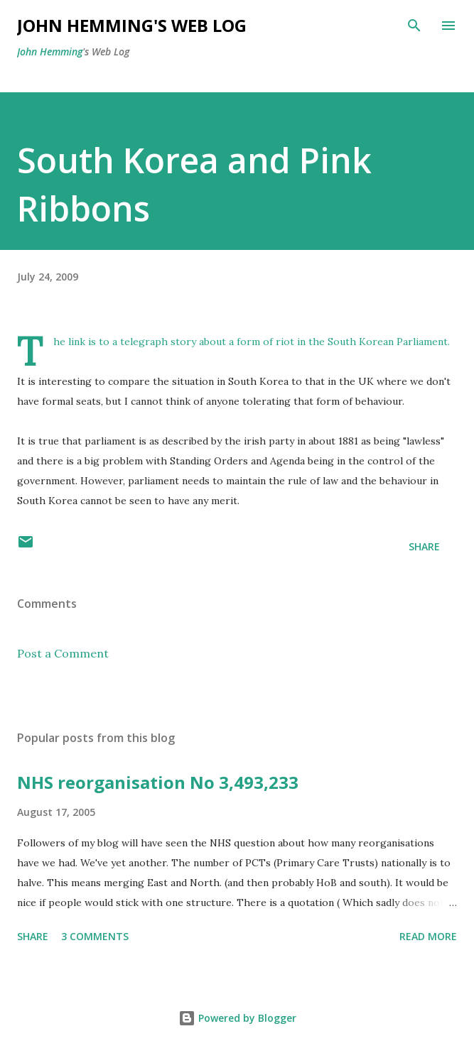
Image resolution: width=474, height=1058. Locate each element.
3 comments (95, 936)
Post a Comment (63, 653)
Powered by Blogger (237, 1018)
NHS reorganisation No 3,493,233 (157, 782)
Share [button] (424, 546)
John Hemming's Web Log (132, 25)
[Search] (414, 25)
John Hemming (49, 51)
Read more (428, 936)
